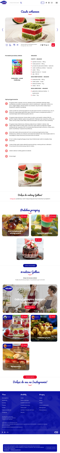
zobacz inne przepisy (30, 265)
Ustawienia (6, 450)
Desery (40, 419)
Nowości (22, 431)
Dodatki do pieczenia (25, 421)
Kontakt (3, 426)
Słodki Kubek (23, 426)
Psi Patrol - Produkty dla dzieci (27, 428)
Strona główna (5, 416)
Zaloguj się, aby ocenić (26, 45)
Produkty (4, 421)
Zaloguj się (12, 199)
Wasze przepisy (42, 428)
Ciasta (22, 416)
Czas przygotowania (44, 424)
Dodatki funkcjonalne (25, 424)
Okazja (40, 421)
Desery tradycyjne (25, 419)
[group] (17, 69)
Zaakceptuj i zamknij (51, 447)
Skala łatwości (42, 426)
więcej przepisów (30, 377)
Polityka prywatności (6, 428)
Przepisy (4, 424)
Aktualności (4, 419)
